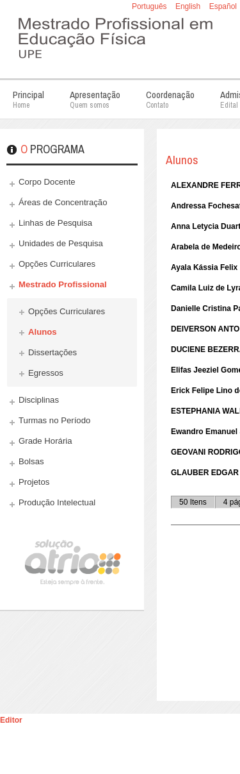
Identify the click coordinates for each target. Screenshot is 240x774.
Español (223, 6)
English (189, 6)
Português (150, 6)
